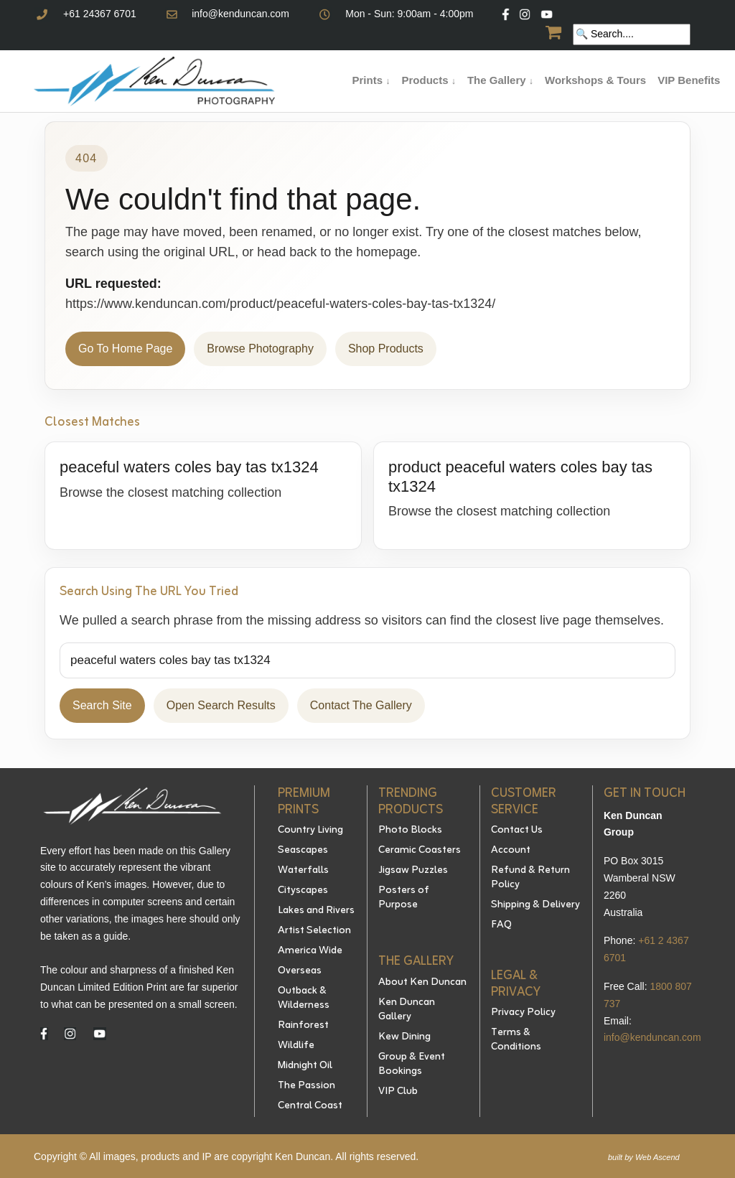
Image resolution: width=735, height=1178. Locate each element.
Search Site (102, 705)
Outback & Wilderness (303, 998)
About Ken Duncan (422, 983)
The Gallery (500, 80)
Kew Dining (404, 1037)
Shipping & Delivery (535, 905)
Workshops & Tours (595, 80)
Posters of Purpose (403, 898)
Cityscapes (303, 891)
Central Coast (310, 1106)
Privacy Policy (523, 1013)
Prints (371, 80)
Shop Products (385, 348)
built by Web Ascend (644, 1157)
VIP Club (398, 1092)
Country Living (310, 830)
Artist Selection (314, 931)
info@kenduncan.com (240, 13)
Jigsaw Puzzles (413, 871)
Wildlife (296, 1046)
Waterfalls (303, 871)
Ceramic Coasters (419, 850)
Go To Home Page (125, 348)
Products (428, 80)
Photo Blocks (410, 830)
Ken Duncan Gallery (406, 1010)
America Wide (310, 951)
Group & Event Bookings (411, 1064)
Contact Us (517, 830)
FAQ (501, 925)
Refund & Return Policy (530, 878)
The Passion (306, 1086)
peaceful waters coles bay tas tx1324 (189, 467)
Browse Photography (260, 348)
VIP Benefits (688, 80)
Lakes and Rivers (316, 911)
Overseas (300, 971)
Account (510, 850)
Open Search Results (221, 705)
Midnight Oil (305, 1066)
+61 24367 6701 (99, 13)
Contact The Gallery (361, 705)
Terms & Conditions (516, 1040)
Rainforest (303, 1026)
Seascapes (303, 850)
